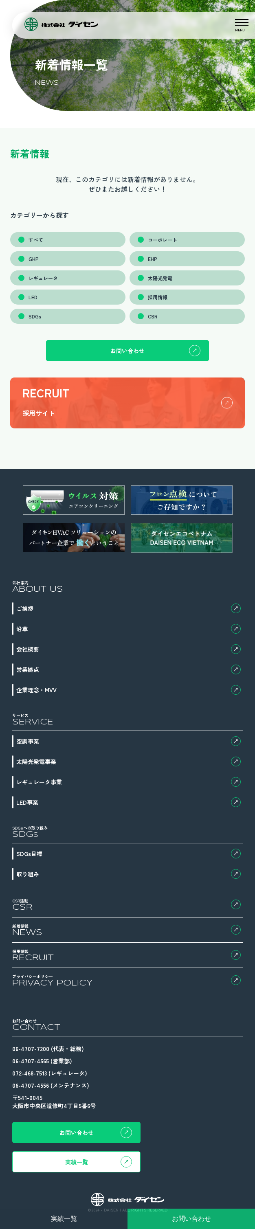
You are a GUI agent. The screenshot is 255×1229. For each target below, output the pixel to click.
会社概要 (128, 649)
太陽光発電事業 (128, 761)
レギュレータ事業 (128, 782)
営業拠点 (128, 669)
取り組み (128, 874)
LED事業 (128, 802)
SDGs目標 (128, 853)
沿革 (128, 629)
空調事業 (128, 741)
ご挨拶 (128, 608)
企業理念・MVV (128, 690)
